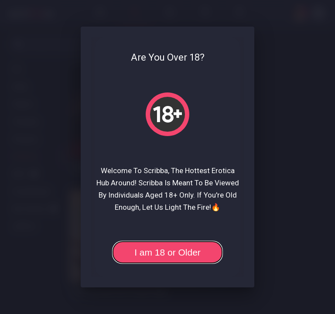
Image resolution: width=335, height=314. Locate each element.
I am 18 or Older (167, 252)
